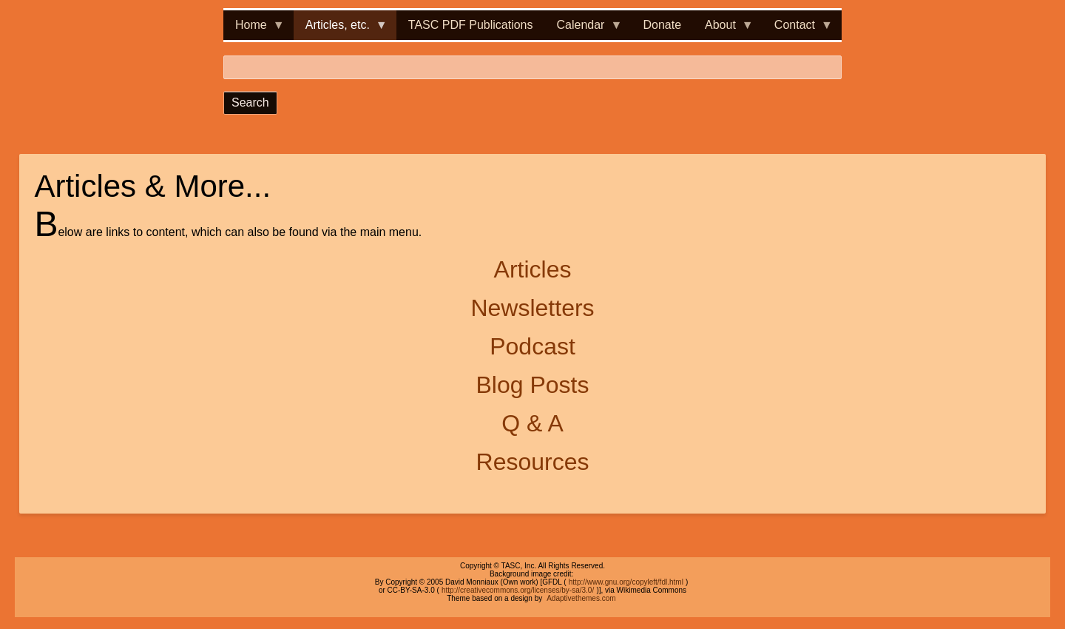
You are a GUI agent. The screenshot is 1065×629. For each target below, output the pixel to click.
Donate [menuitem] (662, 24)
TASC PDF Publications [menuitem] (470, 24)
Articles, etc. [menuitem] (341, 29)
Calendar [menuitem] (584, 29)
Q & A (532, 423)
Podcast (532, 346)
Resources (532, 461)
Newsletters (532, 308)
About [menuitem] (723, 29)
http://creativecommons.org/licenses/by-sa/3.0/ (518, 590)
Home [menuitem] (254, 29)
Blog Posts (532, 384)
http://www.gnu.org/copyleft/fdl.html (626, 582)
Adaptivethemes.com (581, 598)
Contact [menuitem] (798, 29)
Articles (533, 269)
